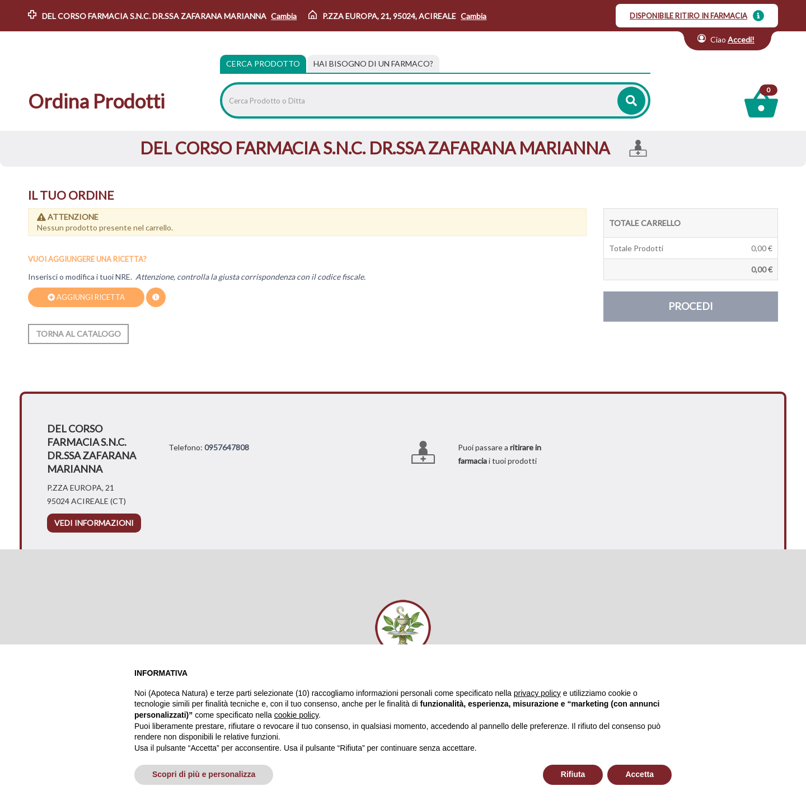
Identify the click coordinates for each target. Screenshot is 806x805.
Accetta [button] (639, 774)
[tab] (373, 64)
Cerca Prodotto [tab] (263, 63)
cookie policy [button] (296, 714)
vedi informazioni (94, 523)
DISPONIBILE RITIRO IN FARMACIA (688, 15)
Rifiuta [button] (573, 774)
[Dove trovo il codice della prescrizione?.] (156, 297)
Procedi (690, 306)
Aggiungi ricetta (86, 297)
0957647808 (226, 447)
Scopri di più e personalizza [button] (203, 774)
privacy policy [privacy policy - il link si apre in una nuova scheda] (537, 693)
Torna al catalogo (78, 333)
